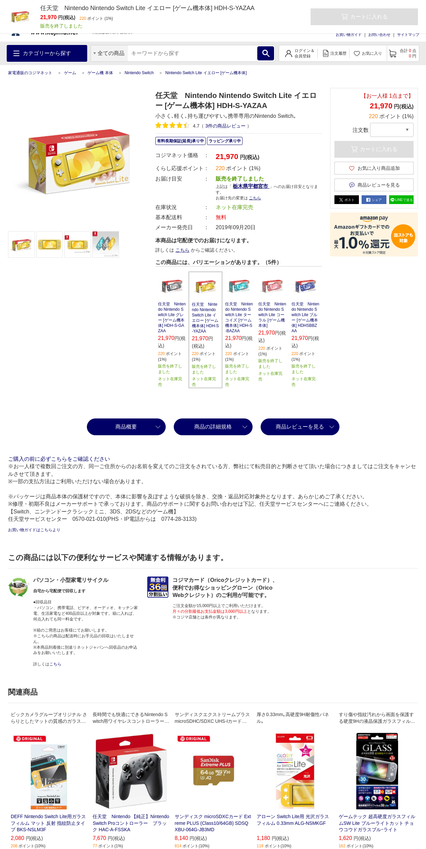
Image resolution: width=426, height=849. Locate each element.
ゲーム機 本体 (100, 72)
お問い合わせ (379, 35)
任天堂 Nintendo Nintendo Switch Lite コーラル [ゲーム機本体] (272, 315)
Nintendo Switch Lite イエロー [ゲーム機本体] (206, 72)
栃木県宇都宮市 (251, 186)
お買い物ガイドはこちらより (34, 530)
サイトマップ (408, 35)
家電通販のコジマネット (30, 72)
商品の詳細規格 (213, 427)
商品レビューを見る (300, 427)
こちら (255, 198)
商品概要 (126, 427)
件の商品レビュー (225, 126)
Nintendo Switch (139, 72)
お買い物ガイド (349, 35)
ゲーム (70, 72)
